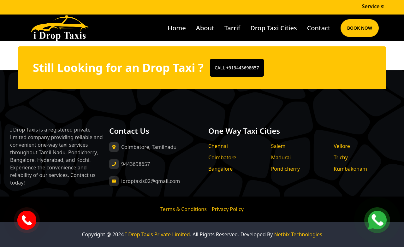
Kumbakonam (350, 168)
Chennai (218, 146)
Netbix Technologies (298, 234)
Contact (318, 28)
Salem (278, 146)
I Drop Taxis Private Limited (157, 234)
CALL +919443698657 (237, 68)
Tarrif (232, 28)
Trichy (341, 157)
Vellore (342, 146)
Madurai (281, 157)
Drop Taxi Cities (273, 28)
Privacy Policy (228, 209)
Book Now (359, 28)
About (205, 28)
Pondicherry (285, 168)
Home (177, 28)
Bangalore (220, 168)
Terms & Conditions (183, 209)
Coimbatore (222, 157)
